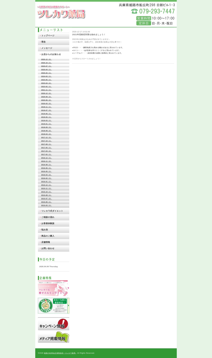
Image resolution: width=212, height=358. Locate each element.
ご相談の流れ (47, 217)
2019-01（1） (46, 124)
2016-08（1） (46, 164)
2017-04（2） (46, 151)
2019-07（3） (46, 110)
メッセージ (46, 48)
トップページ (47, 35)
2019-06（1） (46, 113)
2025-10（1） (46, 63)
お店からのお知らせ (51, 54)
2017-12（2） (46, 137)
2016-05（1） (46, 171)
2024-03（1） (46, 76)
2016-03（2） (46, 175)
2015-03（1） (46, 205)
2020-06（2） (46, 100)
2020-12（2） (46, 93)
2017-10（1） (46, 141)
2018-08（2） (46, 130)
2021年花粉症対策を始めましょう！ (89, 34)
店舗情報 (45, 242)
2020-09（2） (46, 97)
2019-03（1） (46, 120)
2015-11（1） (46, 188)
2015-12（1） (46, 185)
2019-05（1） (46, 117)
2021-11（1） (46, 90)
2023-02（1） (46, 86)
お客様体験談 (47, 223)
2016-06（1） (46, 168)
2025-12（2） (46, 59)
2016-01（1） (46, 181)
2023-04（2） (46, 83)
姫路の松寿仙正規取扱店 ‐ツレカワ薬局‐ (60, 353)
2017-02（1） (46, 154)
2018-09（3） (46, 127)
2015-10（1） (46, 192)
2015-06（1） (46, 202)
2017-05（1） (46, 147)
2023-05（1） (46, 80)
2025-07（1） (46, 66)
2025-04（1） (46, 69)
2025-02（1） (46, 73)
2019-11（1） (46, 107)
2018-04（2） (46, 134)
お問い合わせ (47, 248)
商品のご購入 (47, 236)
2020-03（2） (46, 103)
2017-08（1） (46, 144)
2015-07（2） (46, 198)
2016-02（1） (46, 178)
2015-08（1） (46, 195)
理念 (43, 42)
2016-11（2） (46, 161)
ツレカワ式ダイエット (52, 211)
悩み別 (44, 229)
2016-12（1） (46, 158)
